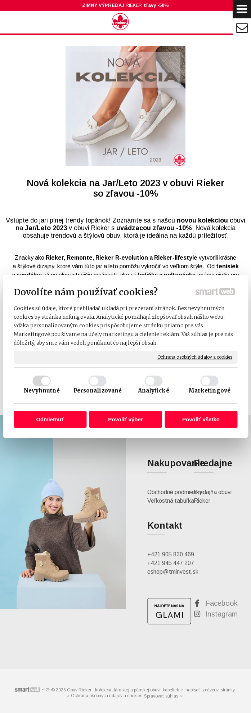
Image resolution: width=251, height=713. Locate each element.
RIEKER (125, 5)
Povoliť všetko (201, 419)
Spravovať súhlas (161, 696)
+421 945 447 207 (170, 563)
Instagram (221, 614)
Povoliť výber (125, 419)
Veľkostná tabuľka (170, 501)
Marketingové (209, 390)
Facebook (221, 603)
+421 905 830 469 (170, 554)
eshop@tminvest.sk (172, 572)
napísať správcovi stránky (210, 689)
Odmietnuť (50, 419)
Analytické (153, 390)
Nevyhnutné (42, 390)
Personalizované (97, 390)
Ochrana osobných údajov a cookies (194, 357)
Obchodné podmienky (174, 492)
